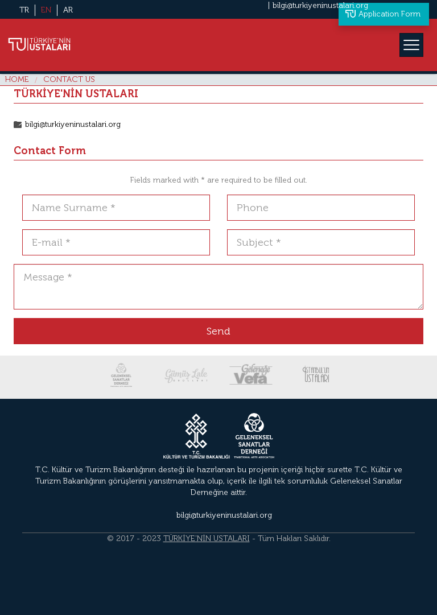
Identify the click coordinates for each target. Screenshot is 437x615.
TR (24, 10)
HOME (17, 79)
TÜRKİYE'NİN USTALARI (206, 538)
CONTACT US (69, 79)
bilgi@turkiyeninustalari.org (320, 5)
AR (68, 10)
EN (46, 10)
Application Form (389, 14)
